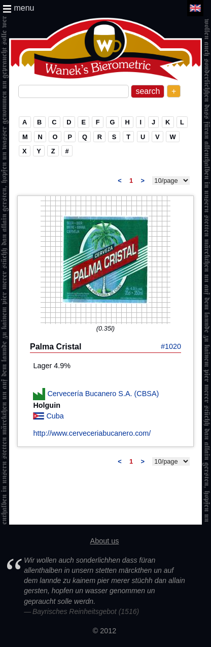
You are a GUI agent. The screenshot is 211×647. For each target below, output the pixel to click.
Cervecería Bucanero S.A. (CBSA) (103, 394)
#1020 (171, 346)
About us (104, 541)
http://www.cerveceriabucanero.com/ (92, 433)
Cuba (54, 416)
